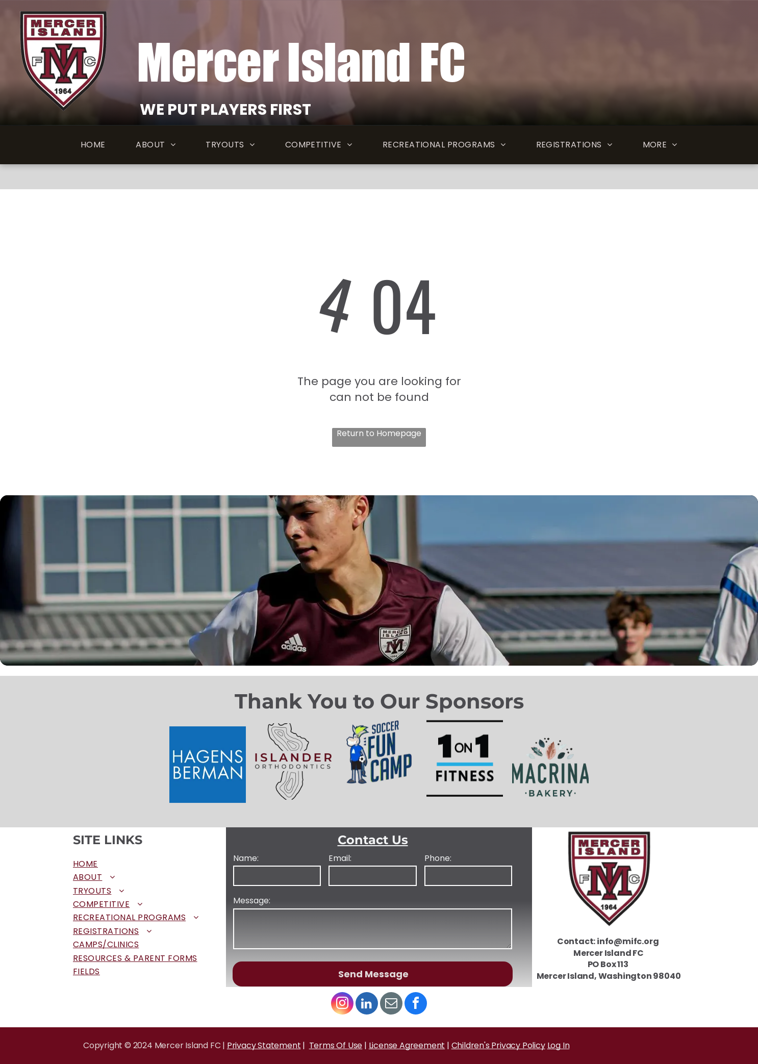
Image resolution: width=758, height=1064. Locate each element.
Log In (558, 1045)
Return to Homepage (379, 433)
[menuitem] (93, 145)
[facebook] (416, 1004)
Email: (340, 858)
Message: (251, 900)
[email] (391, 1004)
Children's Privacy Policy (498, 1045)
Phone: (437, 858)
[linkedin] (367, 1004)
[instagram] (342, 1004)
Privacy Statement (264, 1045)
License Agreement (407, 1045)
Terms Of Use (336, 1045)
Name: (246, 858)
